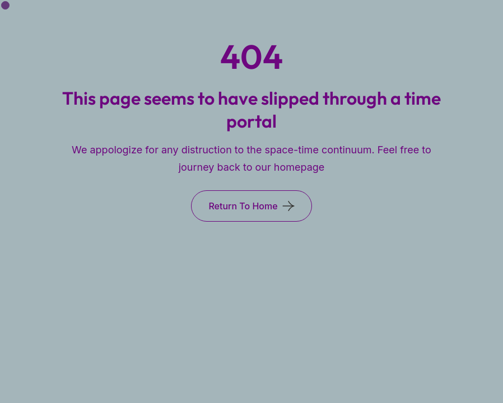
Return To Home (242, 206)
